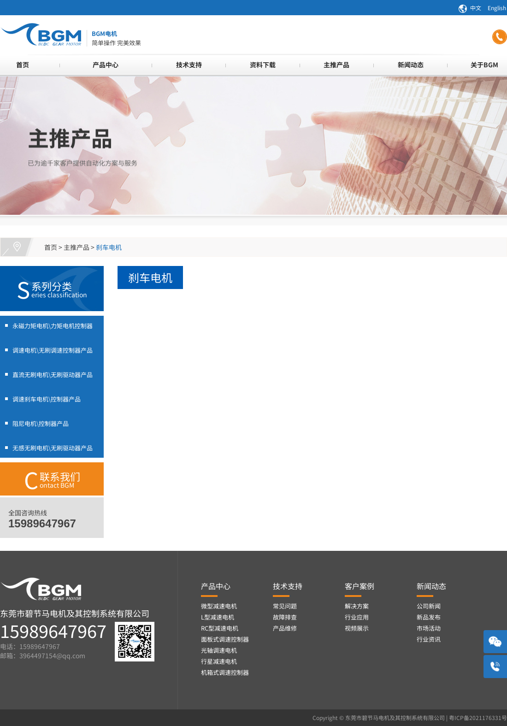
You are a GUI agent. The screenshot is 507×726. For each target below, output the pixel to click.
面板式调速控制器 (225, 639)
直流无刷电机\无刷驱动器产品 (52, 374)
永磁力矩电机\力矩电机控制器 (52, 325)
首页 (22, 64)
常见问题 (285, 606)
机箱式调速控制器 (225, 672)
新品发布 (429, 617)
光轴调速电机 (219, 650)
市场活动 (429, 628)
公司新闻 (429, 606)
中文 (475, 8)
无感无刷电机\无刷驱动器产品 (52, 447)
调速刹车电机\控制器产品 (46, 399)
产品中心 (105, 64)
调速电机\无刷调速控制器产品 (52, 350)
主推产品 (336, 64)
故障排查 (285, 617)
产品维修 (285, 628)
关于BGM (484, 64)
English (497, 8)
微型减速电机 (219, 606)
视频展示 (357, 628)
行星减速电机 (219, 661)
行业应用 (357, 617)
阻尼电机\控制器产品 (40, 423)
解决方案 (357, 606)
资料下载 (263, 64)
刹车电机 (109, 247)
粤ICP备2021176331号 (478, 717)
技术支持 (189, 64)
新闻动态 (411, 64)
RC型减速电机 (219, 628)
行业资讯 (429, 639)
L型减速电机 (217, 617)
